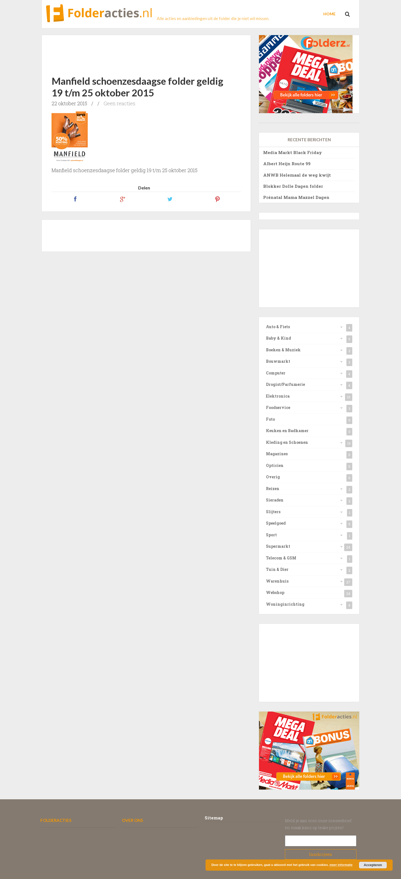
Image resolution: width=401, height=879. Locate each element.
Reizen (272, 488)
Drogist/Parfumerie (285, 384)
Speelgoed (276, 523)
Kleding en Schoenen (287, 442)
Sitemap (214, 817)
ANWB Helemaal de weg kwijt (297, 175)
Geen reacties (119, 103)
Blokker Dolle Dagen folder (293, 186)
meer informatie (341, 864)
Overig (273, 476)
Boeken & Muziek (283, 349)
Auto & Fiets (278, 326)
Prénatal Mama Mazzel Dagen (296, 197)
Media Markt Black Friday (292, 152)
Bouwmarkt (278, 361)
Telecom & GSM (281, 558)
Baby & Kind (278, 338)
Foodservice (278, 407)
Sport (271, 534)
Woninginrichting (285, 604)
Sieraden (274, 500)
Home (329, 13)
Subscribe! (321, 854)
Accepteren (373, 865)
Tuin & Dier (277, 569)
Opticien (274, 465)
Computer (275, 373)
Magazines (277, 453)
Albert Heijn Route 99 (286, 163)
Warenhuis (277, 581)
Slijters (273, 511)
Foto (270, 419)
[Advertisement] (146, 50)
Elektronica (278, 396)
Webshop (275, 592)
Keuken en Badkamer (287, 430)
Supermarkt (278, 546)
